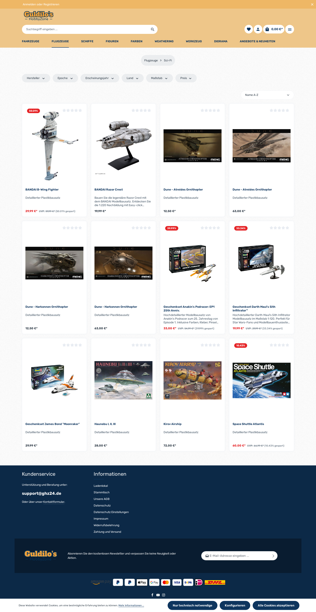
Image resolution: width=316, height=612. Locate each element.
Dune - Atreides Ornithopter (183, 179)
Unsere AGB (101, 499)
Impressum (101, 518)
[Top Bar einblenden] (289, 17)
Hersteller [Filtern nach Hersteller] (36, 68)
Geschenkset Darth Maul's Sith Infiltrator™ (254, 298)
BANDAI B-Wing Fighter (42, 179)
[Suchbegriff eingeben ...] (153, 16)
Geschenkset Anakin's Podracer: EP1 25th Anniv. (189, 298)
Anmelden (29, 4)
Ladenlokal (101, 486)
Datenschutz (102, 505)
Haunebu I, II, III (105, 414)
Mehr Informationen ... (131, 606)
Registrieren (51, 4)
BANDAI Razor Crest (108, 179)
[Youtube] (158, 596)
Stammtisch (102, 492)
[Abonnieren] (273, 555)
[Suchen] (221, 16)
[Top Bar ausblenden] (312, 4)
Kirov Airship (173, 414)
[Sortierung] (267, 84)
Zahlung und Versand (107, 532)
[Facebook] (153, 596)
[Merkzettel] (248, 17)
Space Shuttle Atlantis (248, 414)
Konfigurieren (238, 606)
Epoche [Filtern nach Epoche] (65, 68)
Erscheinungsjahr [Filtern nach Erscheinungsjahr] (99, 68)
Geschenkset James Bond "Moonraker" (52, 414)
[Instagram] (163, 596)
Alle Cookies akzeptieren (277, 606)
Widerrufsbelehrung (106, 525)
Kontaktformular (53, 502)
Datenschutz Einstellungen (111, 512)
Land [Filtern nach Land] (133, 68)
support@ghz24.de (41, 493)
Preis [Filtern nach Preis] (186, 68)
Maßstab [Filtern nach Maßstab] (159, 68)
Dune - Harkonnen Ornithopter (46, 296)
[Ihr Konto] (257, 17)
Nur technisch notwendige (198, 606)
